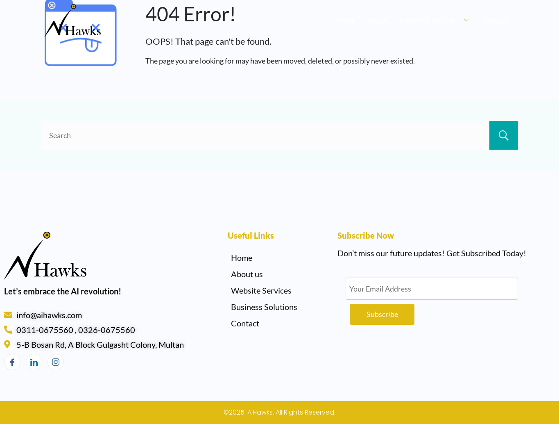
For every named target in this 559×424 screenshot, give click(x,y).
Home (345, 20)
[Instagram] (56, 362)
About (377, 20)
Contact (496, 20)
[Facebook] (12, 362)
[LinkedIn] (34, 362)
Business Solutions (433, 20)
